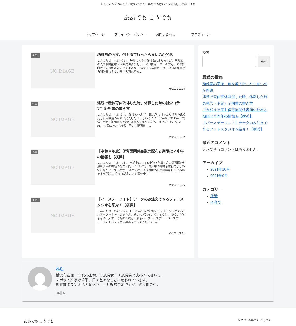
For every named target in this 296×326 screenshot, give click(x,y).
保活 (214, 196)
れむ (60, 268)
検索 (206, 52)
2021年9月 (219, 176)
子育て (215, 202)
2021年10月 (220, 169)
